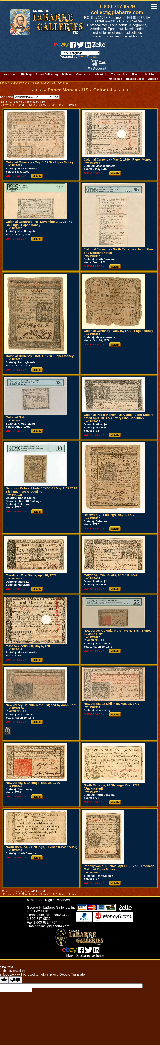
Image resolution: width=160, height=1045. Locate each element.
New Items (10, 74)
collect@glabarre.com (117, 12)
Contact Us (83, 74)
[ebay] (61, 46)
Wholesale (115, 78)
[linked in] (88, 46)
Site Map (26, 74)
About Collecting (47, 74)
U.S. (27, 82)
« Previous (7, 104)
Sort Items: (26, 96)
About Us (101, 74)
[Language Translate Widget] (80, 53)
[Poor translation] (15, 979)
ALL (64, 104)
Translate (89, 57)
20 (48, 104)
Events (136, 74)
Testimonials (119, 74)
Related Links (135, 78)
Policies (67, 74)
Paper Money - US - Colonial (50, 82)
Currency (16, 82)
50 (53, 104)
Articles (153, 78)
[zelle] (99, 46)
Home (4, 82)
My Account (97, 68)
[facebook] (73, 46)
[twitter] (80, 46)
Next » (33, 104)
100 (58, 104)
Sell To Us (151, 74)
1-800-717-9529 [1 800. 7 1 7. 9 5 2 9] (117, 6)
